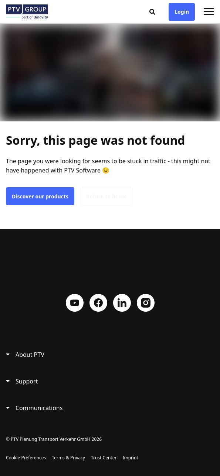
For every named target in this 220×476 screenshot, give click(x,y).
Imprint (130, 458)
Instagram (146, 303)
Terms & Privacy (68, 458)
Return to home (106, 196)
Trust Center (103, 458)
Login (182, 11)
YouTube (75, 303)
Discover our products (40, 196)
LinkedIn (122, 303)
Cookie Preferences (26, 458)
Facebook (98, 303)
